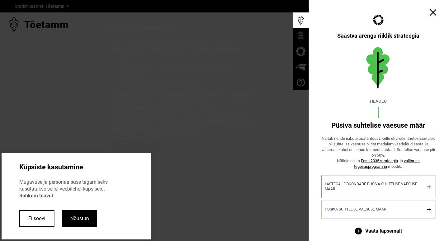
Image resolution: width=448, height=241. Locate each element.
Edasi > (149, 144)
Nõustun (79, 218)
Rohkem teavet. (37, 196)
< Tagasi (122, 144)
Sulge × (177, 144)
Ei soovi (36, 218)
